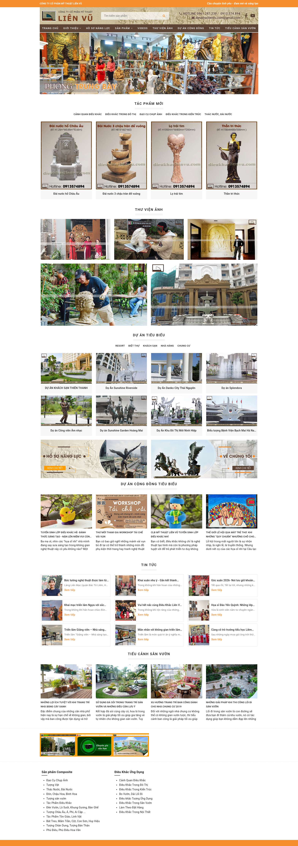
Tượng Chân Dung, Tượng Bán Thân (68, 825)
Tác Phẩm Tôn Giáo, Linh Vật (64, 816)
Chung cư (183, 345)
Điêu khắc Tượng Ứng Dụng (135, 798)
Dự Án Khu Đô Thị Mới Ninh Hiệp (177, 430)
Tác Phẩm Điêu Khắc (59, 802)
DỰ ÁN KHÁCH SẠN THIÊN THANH (66, 387)
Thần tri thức (231, 193)
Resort (120, 345)
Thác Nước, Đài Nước (218, 114)
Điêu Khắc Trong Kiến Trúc (183, 114)
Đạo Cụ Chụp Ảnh (151, 114)
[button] (252, 52)
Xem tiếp (69, 590)
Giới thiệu (72, 28)
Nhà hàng (167, 345)
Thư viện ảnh (163, 28)
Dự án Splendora (231, 387)
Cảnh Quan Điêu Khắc (88, 114)
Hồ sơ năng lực (98, 28)
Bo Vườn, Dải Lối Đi (131, 793)
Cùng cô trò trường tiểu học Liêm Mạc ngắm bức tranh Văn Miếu (231, 631)
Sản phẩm (124, 28)
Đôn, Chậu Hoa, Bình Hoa (61, 793)
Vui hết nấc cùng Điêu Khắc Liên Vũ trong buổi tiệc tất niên (159, 606)
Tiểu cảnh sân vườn (240, 28)
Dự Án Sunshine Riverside (121, 387)
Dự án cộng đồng (191, 28)
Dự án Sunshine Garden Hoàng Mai (121, 430)
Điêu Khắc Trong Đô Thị (120, 114)
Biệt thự (133, 345)
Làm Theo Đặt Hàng (131, 807)
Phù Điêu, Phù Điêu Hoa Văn (63, 830)
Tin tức (214, 28)
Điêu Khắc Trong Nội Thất (134, 812)
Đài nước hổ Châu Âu (66, 193)
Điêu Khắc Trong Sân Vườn (135, 802)
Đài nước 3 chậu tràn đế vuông (121, 193)
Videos (143, 28)
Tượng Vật (52, 784)
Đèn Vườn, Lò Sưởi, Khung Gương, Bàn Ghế (72, 807)
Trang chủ (50, 28)
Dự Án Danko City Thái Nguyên (176, 387)
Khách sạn (150, 345)
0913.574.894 (230, 13)
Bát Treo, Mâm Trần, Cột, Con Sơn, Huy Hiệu (73, 821)
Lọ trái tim (176, 193)
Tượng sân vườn (56, 798)
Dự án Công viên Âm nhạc (66, 430)
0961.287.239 (207, 13)
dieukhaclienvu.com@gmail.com (218, 18)
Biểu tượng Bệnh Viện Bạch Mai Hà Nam (232, 430)
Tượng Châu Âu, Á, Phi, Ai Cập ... (66, 812)
